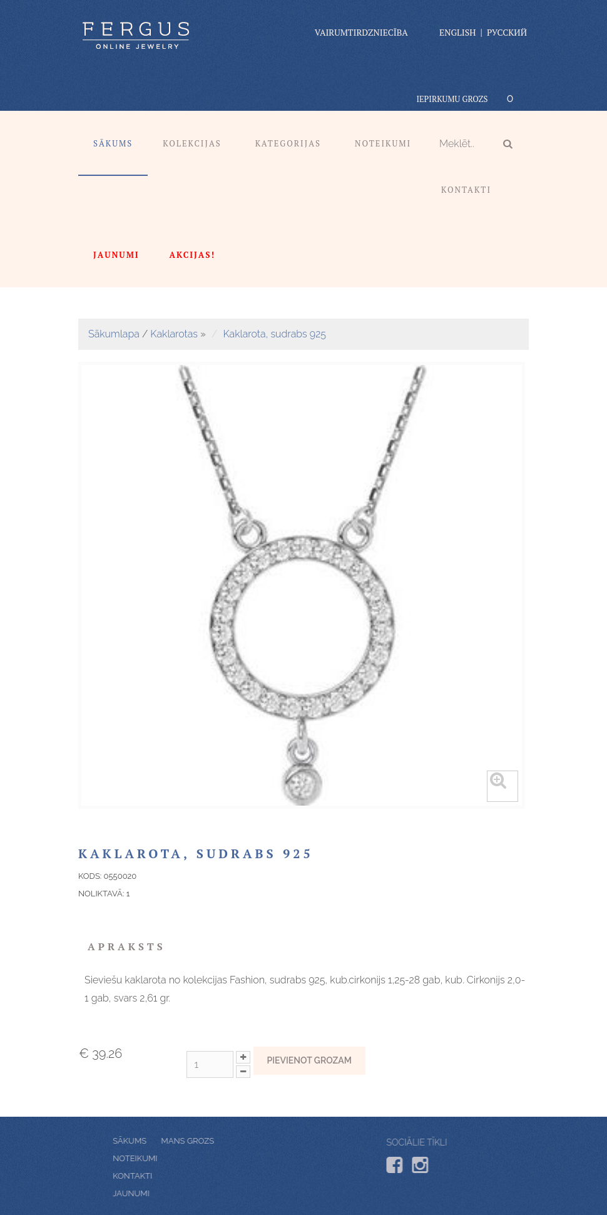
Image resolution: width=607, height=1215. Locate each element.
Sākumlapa (114, 334)
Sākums (113, 143)
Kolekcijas (192, 143)
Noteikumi (383, 143)
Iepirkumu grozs (451, 99)
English (457, 32)
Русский (507, 32)
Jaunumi (158, 1193)
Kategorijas (288, 143)
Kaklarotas (174, 334)
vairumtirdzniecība (361, 32)
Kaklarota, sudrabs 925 (274, 334)
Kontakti (466, 189)
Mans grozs (161, 1141)
